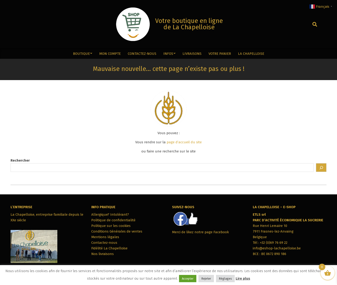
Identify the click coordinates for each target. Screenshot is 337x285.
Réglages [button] (225, 278)
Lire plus (243, 278)
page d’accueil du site (184, 142)
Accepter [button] (188, 278)
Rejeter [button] (206, 278)
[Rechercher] (321, 167)
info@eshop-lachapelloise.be (277, 248)
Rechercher (20, 160)
